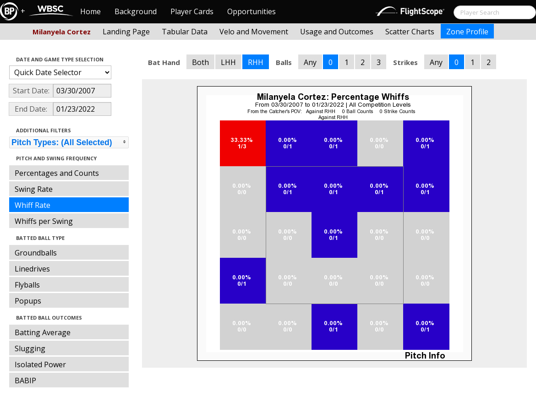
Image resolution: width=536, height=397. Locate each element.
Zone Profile (467, 32)
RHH (255, 62)
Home (90, 11)
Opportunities (251, 11)
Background (136, 11)
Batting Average (43, 332)
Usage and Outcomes (336, 32)
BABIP (25, 380)
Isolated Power (40, 364)
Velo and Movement (253, 32)
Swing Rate (34, 189)
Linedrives (32, 269)
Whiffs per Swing (44, 221)
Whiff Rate (32, 205)
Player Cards (191, 11)
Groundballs (36, 253)
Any (310, 62)
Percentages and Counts (57, 173)
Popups (28, 301)
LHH (228, 62)
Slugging (30, 348)
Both (200, 62)
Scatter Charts (409, 32)
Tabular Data (185, 32)
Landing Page (126, 32)
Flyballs (27, 285)
